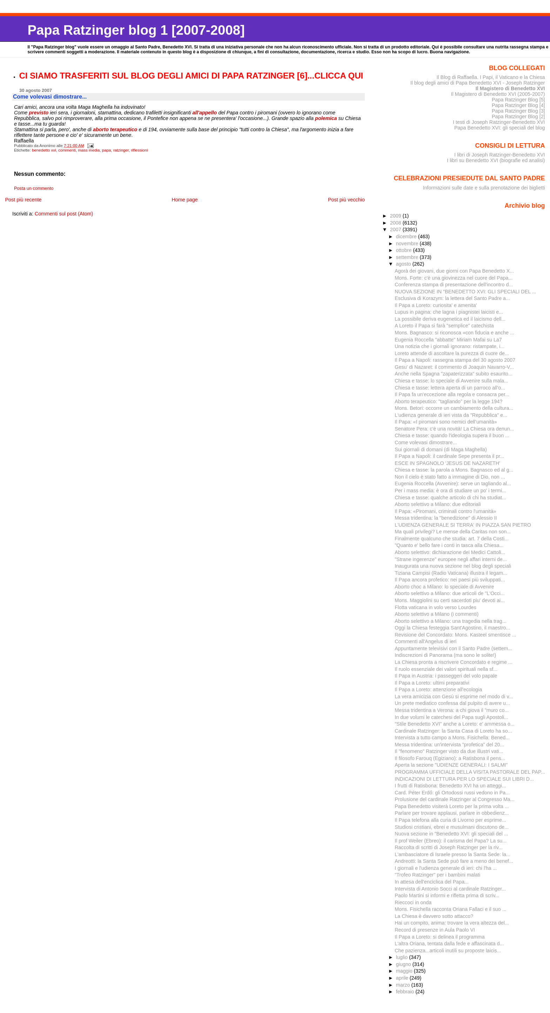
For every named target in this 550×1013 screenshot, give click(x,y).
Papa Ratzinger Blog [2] (518, 116)
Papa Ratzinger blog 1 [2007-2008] (135, 30)
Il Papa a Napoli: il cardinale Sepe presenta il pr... (449, 456)
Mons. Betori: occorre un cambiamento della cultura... (454, 408)
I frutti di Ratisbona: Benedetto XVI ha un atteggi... (450, 785)
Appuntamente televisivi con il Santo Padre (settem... (453, 648)
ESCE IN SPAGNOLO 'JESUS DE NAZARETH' (447, 463)
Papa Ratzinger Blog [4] (518, 105)
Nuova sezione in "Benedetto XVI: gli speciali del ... (451, 834)
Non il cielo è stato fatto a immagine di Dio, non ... (450, 477)
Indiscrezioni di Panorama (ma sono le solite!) (445, 655)
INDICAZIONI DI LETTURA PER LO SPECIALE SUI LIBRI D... (464, 779)
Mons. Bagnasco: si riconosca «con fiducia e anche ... (454, 332)
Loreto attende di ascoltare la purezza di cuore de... (452, 353)
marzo (403, 985)
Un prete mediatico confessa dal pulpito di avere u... (452, 703)
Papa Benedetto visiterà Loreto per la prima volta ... (452, 806)
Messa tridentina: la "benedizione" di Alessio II (446, 518)
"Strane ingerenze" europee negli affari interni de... (451, 559)
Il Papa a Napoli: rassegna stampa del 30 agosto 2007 (455, 360)
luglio (402, 957)
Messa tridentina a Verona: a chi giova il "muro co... (452, 710)
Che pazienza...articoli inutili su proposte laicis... (448, 950)
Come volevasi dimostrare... (426, 442)
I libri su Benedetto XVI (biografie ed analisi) (496, 160)
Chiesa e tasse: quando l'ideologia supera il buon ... (452, 435)
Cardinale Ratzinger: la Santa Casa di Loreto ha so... (453, 731)
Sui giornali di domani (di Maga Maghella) (441, 449)
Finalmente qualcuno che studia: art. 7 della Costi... (452, 538)
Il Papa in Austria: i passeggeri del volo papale (446, 676)
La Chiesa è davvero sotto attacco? (434, 916)
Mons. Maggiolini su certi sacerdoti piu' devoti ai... (450, 600)
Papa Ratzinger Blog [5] (518, 99)
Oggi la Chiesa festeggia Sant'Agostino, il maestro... (452, 628)
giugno (404, 964)
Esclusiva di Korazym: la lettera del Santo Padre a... (452, 298)
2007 (396, 229)
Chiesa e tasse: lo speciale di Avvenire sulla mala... (451, 381)
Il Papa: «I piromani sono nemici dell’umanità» (446, 422)
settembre (408, 257)
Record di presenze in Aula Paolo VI (435, 930)
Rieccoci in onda (413, 902)
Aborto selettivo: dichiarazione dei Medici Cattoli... (450, 552)
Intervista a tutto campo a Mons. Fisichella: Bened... (452, 737)
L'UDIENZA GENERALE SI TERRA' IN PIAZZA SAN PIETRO (463, 525)
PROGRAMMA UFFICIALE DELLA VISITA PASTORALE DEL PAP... (470, 772)
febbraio (406, 991)
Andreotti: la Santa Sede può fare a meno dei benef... (454, 861)
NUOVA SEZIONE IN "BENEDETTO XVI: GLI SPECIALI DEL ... (465, 291)
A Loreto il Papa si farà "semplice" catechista (444, 325)
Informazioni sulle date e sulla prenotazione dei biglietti (484, 188)
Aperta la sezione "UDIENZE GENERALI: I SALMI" (451, 765)
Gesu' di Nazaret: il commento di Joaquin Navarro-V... (454, 367)
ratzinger (121, 150)
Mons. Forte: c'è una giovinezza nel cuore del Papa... (453, 278)
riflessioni (139, 150)
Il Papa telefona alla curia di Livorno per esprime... (450, 820)
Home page (184, 199)
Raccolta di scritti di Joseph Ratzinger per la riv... (449, 847)
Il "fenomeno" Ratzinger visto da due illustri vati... (449, 751)
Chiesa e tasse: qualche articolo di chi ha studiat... (450, 497)
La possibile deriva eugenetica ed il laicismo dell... (450, 319)
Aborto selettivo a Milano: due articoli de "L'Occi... (449, 593)
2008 (396, 223)
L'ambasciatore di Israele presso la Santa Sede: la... (452, 854)
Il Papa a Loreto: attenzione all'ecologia (438, 689)
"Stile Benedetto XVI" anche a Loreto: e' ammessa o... (455, 724)
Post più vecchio (346, 199)
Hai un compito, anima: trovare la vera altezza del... (452, 923)
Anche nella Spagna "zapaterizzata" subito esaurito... (453, 373)
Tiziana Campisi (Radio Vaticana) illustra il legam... (451, 573)
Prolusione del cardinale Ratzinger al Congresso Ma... (454, 799)
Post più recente (23, 199)
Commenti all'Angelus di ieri (425, 641)
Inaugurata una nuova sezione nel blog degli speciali (453, 566)
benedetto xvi (44, 150)
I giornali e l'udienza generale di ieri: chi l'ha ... (446, 868)
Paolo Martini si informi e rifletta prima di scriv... (447, 895)
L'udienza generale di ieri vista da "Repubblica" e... (451, 415)
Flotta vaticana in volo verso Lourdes (435, 607)
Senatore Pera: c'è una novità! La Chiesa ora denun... (454, 429)
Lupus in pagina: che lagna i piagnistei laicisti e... (449, 312)
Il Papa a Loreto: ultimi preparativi (432, 683)
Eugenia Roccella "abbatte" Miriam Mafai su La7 (448, 339)
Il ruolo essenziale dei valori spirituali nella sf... (446, 669)
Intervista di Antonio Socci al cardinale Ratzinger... (450, 889)
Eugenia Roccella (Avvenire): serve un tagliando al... (453, 483)
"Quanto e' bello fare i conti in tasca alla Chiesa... (449, 545)
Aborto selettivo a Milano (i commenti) (436, 614)
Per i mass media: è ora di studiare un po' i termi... (450, 490)
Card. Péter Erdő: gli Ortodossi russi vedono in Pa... (452, 792)
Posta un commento (34, 188)
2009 (396, 216)
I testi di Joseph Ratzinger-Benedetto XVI (499, 122)
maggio (405, 971)
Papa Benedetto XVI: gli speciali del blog (499, 128)
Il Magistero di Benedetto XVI (510, 88)
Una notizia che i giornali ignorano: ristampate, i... (449, 346)
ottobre (404, 250)
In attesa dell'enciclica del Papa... (432, 882)
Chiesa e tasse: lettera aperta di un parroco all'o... (450, 388)
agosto (404, 264)
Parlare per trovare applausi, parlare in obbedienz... (452, 813)
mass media (89, 150)
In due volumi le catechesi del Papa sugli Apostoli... (451, 717)
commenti (67, 150)
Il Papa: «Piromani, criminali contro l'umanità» (445, 511)
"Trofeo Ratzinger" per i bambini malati (437, 875)
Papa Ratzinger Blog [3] (518, 111)
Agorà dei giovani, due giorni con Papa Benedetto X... (454, 271)
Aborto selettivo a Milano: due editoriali (438, 504)
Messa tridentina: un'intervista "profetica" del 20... (449, 744)
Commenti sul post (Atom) (64, 213)
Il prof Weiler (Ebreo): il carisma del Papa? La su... (451, 841)
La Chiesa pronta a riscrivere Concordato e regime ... (453, 662)
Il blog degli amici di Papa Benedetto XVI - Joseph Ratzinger (477, 83)
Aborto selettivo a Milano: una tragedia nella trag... (450, 621)
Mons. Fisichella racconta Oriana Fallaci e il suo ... (450, 909)
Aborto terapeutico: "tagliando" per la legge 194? (448, 401)
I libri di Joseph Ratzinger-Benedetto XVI (499, 155)
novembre (408, 243)
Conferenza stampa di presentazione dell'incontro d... (454, 284)
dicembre (407, 236)
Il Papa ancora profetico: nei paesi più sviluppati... (450, 579)
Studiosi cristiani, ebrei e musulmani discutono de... (452, 827)
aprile (403, 978)
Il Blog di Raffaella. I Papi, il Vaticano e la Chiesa (490, 77)
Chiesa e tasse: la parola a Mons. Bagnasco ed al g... (454, 470)
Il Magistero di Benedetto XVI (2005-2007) (498, 94)
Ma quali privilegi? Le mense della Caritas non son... (453, 531)
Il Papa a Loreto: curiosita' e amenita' (436, 305)
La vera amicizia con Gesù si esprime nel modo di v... (454, 696)
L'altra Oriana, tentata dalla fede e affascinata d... (449, 943)
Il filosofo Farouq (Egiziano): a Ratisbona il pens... (450, 758)
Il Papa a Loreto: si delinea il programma (439, 937)
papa (106, 150)
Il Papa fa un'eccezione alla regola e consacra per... (452, 394)
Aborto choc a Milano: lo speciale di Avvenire (444, 586)
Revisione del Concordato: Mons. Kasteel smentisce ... (455, 635)
